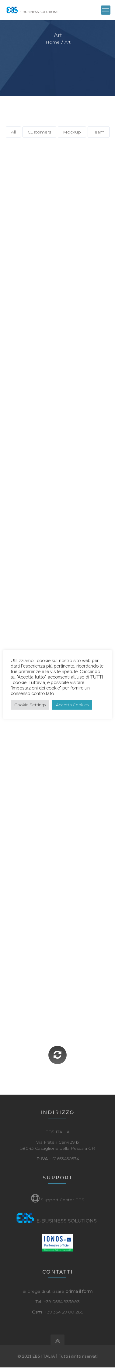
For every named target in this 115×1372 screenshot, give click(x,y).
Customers (39, 132)
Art (67, 42)
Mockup (72, 132)
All (13, 132)
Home (53, 42)
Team (98, 132)
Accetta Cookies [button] (72, 704)
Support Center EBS (57, 1200)
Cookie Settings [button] (30, 704)
